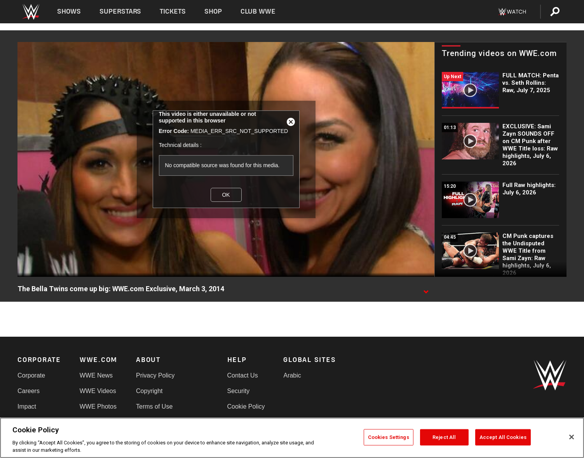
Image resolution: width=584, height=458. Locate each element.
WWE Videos (98, 391)
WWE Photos (98, 406)
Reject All (444, 437)
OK (226, 195)
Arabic (292, 375)
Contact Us (242, 375)
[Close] (571, 437)
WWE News (96, 375)
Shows (69, 11)
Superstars (120, 11)
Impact (26, 406)
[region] (292, 438)
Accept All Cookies (502, 437)
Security (238, 391)
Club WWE (258, 11)
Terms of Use (154, 406)
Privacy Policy (155, 375)
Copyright (149, 391)
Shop (213, 11)
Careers (28, 391)
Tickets (173, 11)
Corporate (31, 375)
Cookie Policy (246, 406)
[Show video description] (425, 289)
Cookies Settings (388, 437)
